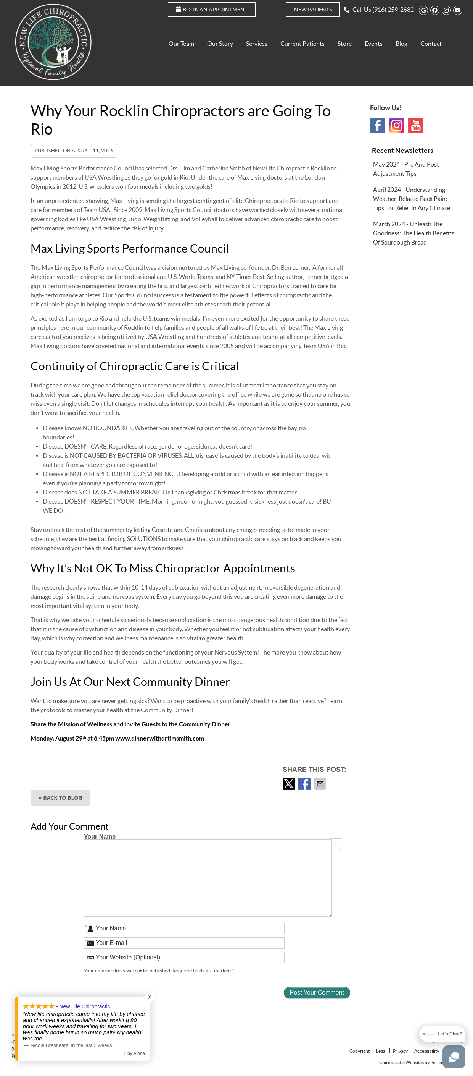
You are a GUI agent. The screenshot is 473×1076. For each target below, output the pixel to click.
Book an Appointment (212, 9)
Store (345, 43)
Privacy (400, 1050)
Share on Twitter (289, 784)
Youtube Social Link (415, 125)
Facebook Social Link (377, 125)
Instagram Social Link (396, 125)
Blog (401, 43)
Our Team (181, 43)
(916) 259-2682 (393, 9)
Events (374, 43)
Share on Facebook (305, 784)
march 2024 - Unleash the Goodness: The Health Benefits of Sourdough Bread (413, 233)
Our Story (220, 43)
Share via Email (321, 784)
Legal (381, 1050)
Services (256, 43)
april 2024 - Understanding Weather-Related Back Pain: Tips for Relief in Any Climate (411, 198)
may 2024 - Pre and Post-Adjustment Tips (407, 169)
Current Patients (302, 43)
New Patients (313, 9)
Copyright (359, 1050)
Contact (431, 43)
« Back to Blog (60, 797)
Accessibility (426, 1050)
